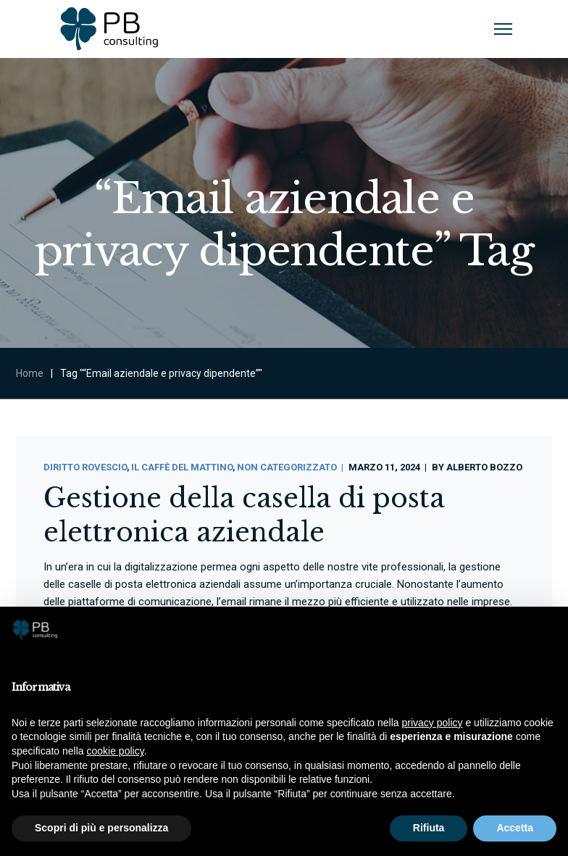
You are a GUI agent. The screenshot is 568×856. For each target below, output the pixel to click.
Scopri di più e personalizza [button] (101, 828)
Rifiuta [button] (429, 828)
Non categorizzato (287, 467)
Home (29, 373)
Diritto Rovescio (85, 467)
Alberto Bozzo (484, 467)
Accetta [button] (514, 828)
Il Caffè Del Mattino (182, 467)
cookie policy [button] (115, 751)
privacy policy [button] (432, 722)
